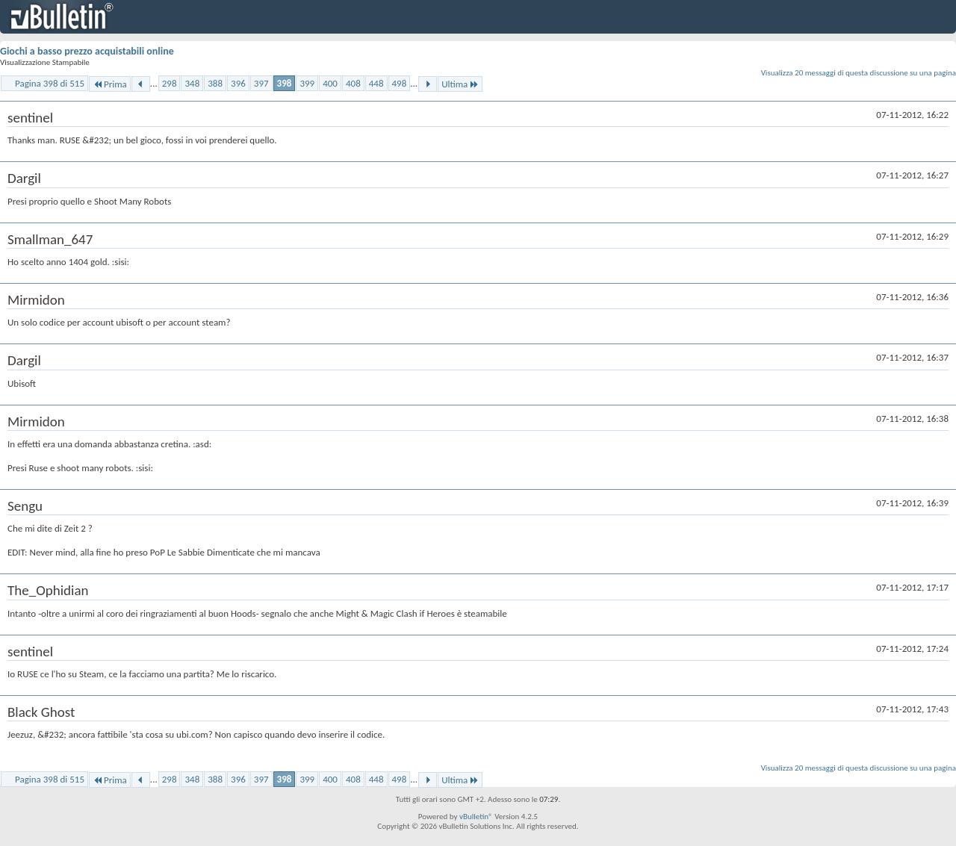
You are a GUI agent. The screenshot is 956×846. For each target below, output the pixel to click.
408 (353, 83)
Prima (110, 84)
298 (169, 83)
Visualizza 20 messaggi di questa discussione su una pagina (858, 73)
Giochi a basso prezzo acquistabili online (87, 51)
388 (215, 83)
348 (191, 83)
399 (306, 83)
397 (261, 83)
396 (238, 83)
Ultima (460, 84)
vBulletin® (476, 816)
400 (330, 83)
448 (376, 83)
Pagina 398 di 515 (49, 83)
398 (284, 83)
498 (399, 83)
